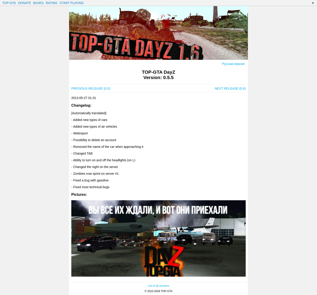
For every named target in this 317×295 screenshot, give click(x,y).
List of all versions (158, 285)
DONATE (24, 3)
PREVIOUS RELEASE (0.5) (90, 88)
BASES (38, 3)
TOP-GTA (9, 3)
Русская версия (233, 64)
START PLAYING (72, 3)
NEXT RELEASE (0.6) (230, 88)
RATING (51, 3)
